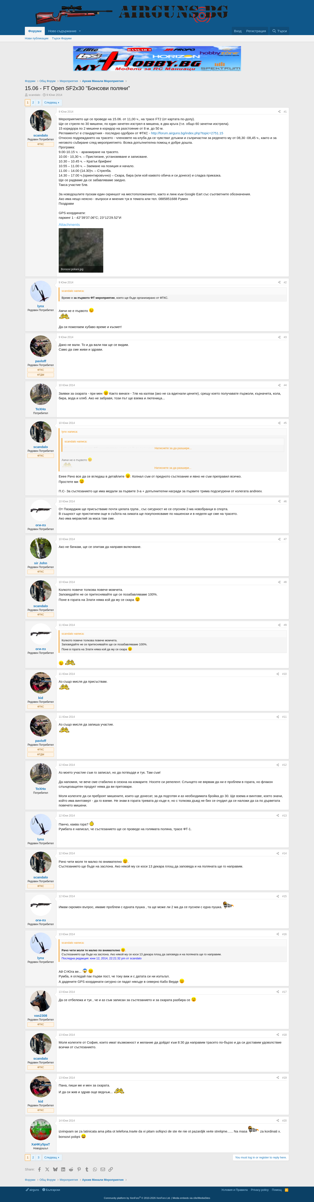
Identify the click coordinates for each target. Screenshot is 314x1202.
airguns (32, 1189)
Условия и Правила (234, 1189)
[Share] (279, 111)
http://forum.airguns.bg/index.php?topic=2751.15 (187, 133)
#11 (284, 716)
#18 (284, 1034)
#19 (284, 1077)
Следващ (50, 102)
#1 (285, 111)
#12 (284, 764)
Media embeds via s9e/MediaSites (191, 1198)
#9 (285, 625)
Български (51, 1189)
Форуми (34, 31)
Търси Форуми (61, 38)
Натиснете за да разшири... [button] (173, 448)
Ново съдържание (62, 31)
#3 (285, 337)
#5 (285, 423)
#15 (284, 896)
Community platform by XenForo (137, 1198)
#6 (285, 501)
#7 (285, 539)
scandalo (34, 95)
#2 (285, 282)
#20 (284, 1120)
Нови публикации (36, 38)
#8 (285, 582)
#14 (284, 853)
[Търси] (279, 31)
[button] (80, 31)
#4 (285, 385)
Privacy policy (260, 1189)
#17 (284, 992)
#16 (284, 934)
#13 (284, 815)
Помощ (277, 1189)
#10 (284, 674)
